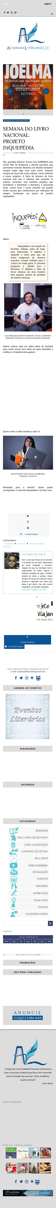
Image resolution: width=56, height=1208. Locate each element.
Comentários (29, 534)
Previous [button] (10, 91)
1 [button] (23, 113)
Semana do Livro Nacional (16, 120)
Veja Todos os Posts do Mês (28, 954)
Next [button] (46, 91)
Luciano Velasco (34, 554)
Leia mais (47, 1083)
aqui (50, 490)
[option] (28, 89)
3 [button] (32, 113)
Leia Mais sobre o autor (34, 590)
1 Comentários (14, 646)
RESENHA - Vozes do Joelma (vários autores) (28, 89)
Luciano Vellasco (19, 153)
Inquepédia (8, 544)
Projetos (21, 544)
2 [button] (28, 113)
